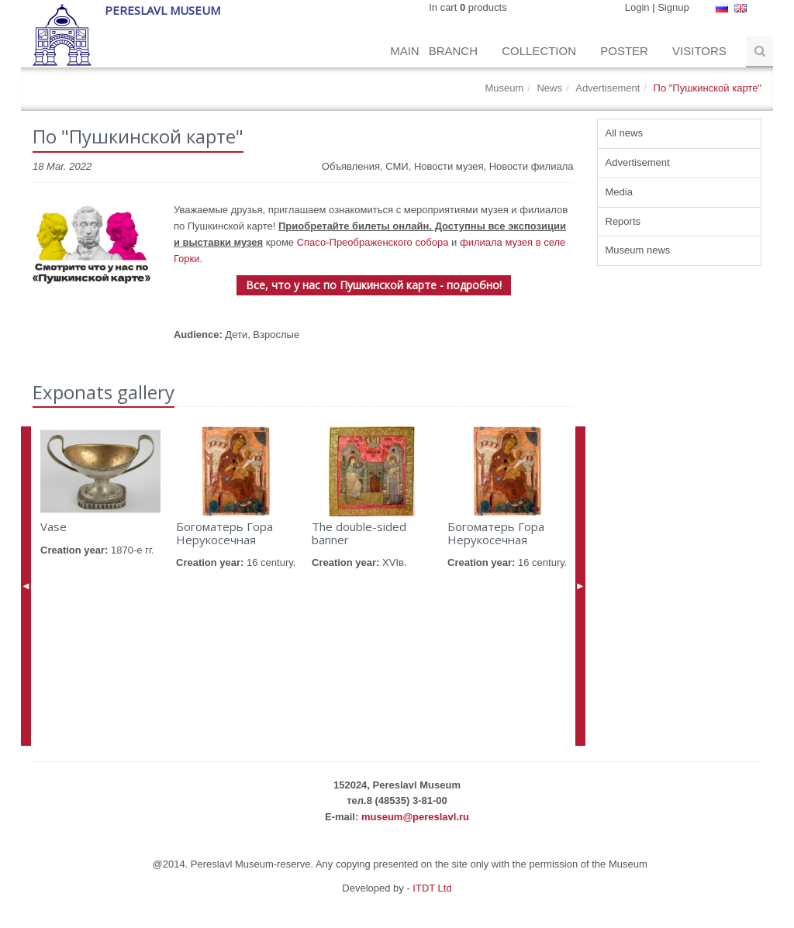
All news (624, 133)
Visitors (701, 50)
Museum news (638, 250)
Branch (455, 50)
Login (637, 7)
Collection (540, 50)
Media (619, 192)
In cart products (467, 7)
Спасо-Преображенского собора (373, 242)
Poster (625, 50)
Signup (673, 7)
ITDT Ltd (432, 888)
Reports (623, 221)
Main (404, 50)
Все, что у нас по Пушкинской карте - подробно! (374, 285)
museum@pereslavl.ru (415, 817)
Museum (504, 88)
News (549, 88)
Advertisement (607, 88)
